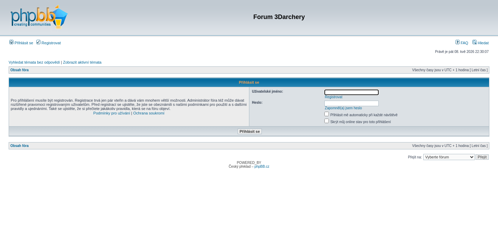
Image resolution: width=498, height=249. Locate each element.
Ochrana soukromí (148, 113)
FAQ (461, 43)
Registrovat (48, 43)
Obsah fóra (19, 70)
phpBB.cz (262, 166)
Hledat (480, 43)
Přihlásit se (21, 43)
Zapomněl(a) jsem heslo (343, 108)
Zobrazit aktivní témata (82, 62)
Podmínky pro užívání (111, 113)
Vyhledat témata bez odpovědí (34, 62)
